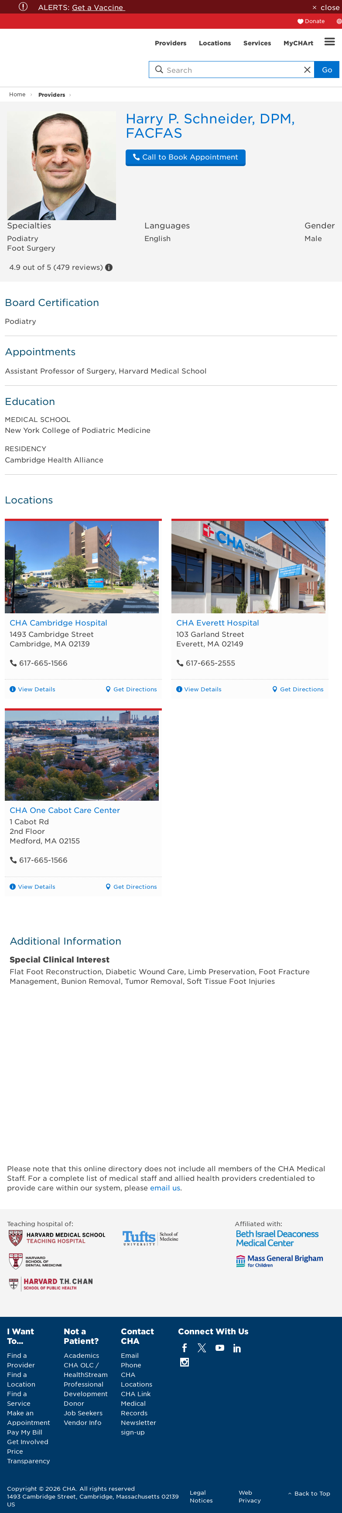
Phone (131, 1365)
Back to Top (312, 1493)
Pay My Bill (24, 1432)
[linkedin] (237, 1348)
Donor (74, 1403)
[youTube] (219, 1348)
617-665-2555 (205, 662)
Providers (51, 94)
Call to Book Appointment (185, 156)
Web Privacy (250, 1496)
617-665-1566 (39, 662)
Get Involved (27, 1441)
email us (165, 1187)
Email (130, 1355)
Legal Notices (201, 1496)
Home (17, 94)
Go (327, 69)
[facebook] (185, 1348)
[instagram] (185, 1362)
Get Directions (135, 689)
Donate (315, 20)
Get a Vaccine (98, 7)
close (330, 7)
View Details (36, 689)
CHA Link (135, 1393)
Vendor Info (83, 1422)
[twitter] (202, 1348)
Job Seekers (83, 1413)
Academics (81, 1355)
